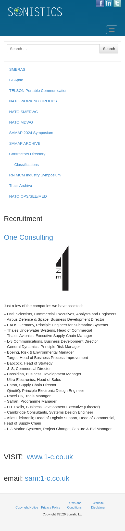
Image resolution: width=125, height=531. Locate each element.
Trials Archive (20, 185)
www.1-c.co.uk (50, 457)
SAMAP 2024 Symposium (31, 132)
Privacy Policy (50, 507)
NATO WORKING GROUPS (33, 101)
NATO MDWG (21, 122)
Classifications (26, 164)
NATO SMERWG (23, 112)
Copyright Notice (27, 507)
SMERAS (17, 69)
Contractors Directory (27, 154)
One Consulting (28, 237)
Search (109, 48)
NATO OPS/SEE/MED (28, 196)
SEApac (16, 80)
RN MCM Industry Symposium (35, 175)
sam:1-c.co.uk (47, 478)
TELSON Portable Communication (38, 90)
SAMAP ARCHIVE (24, 143)
